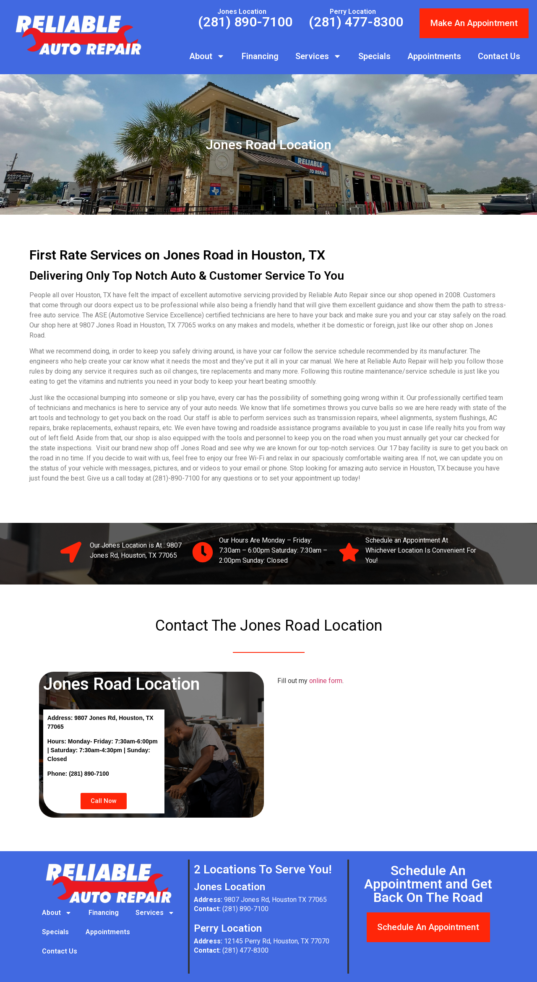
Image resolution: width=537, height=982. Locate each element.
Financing (260, 56)
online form (325, 681)
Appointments (434, 56)
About (207, 56)
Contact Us (499, 56)
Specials (374, 56)
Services (318, 56)
